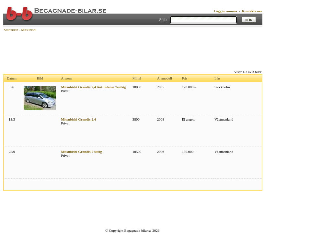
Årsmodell (164, 78)
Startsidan (11, 30)
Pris (184, 78)
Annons (66, 78)
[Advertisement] (133, 50)
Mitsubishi (28, 30)
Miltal (136, 78)
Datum (12, 78)
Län (217, 78)
